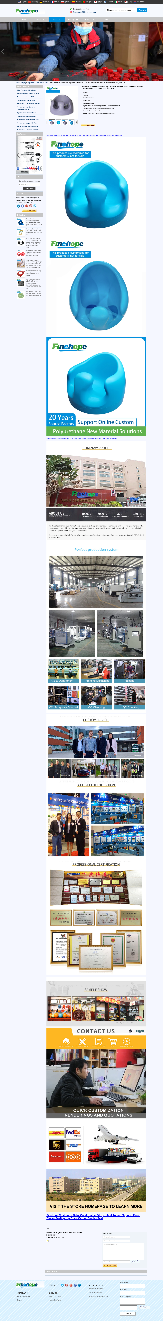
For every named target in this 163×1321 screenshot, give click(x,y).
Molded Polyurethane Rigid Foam (27, 126)
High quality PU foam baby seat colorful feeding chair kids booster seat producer (33, 293)
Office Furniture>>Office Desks (26, 90)
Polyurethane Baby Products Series (37, 83)
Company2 (20, 1300)
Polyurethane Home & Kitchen (26, 97)
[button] (160, 51)
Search (142, 10)
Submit (127, 1314)
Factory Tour (73, 20)
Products (56, 20)
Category (23, 83)
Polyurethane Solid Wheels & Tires (28, 119)
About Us (40, 20)
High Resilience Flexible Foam (26, 113)
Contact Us (89, 20)
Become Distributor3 (23, 1296)
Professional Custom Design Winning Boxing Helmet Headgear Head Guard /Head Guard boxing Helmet (34, 222)
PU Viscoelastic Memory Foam (26, 116)
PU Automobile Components (26, 100)
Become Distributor (55, 1296)
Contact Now (29, 210)
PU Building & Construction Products (28, 103)
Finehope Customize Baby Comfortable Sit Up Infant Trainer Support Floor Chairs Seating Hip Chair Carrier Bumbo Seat (81, 438)
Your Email (124, 1289)
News (106, 20)
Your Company (125, 1296)
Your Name (124, 1283)
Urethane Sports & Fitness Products (28, 93)
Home (23, 20)
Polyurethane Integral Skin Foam (27, 123)
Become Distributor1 (55, 1300)
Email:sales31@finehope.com (84, 12)
